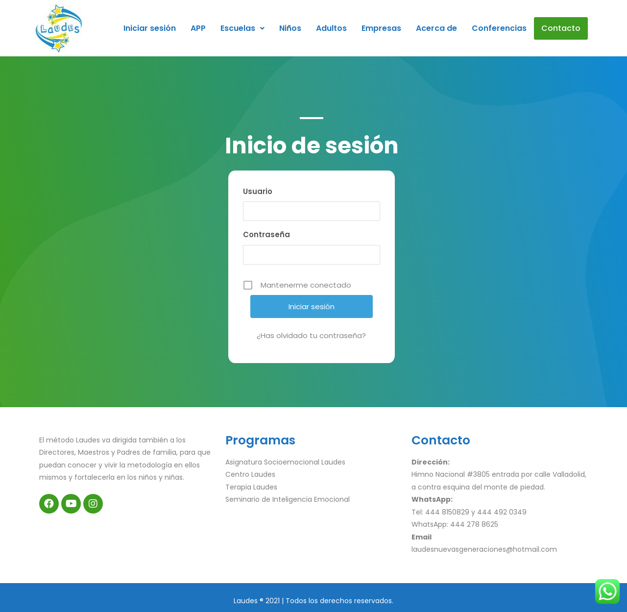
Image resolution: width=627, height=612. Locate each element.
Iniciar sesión (149, 28)
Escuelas (242, 28)
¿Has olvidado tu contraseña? (311, 335)
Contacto (560, 28)
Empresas (381, 28)
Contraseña (266, 234)
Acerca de (436, 28)
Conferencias (499, 28)
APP (198, 28)
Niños (290, 28)
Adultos (331, 28)
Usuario (257, 191)
